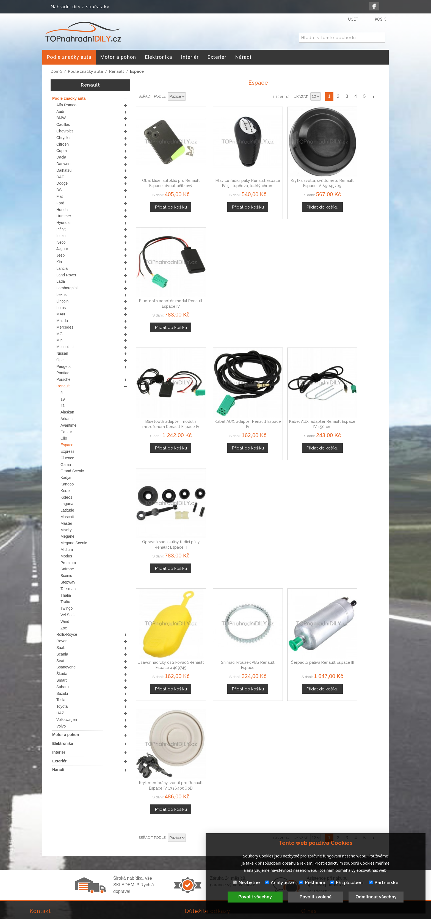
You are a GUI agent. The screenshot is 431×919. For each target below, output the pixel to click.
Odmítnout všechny (375, 897)
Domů (56, 71)
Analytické (279, 882)
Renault (116, 71)
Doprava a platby (203, 869)
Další (373, 96)
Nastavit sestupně (191, 97)
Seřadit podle (152, 96)
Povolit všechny (255, 897)
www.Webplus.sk (230, 915)
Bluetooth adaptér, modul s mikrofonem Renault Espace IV (164, 279)
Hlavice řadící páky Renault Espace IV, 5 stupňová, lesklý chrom (226, 172)
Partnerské (383, 882)
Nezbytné (246, 882)
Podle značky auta (85, 71)
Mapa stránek (199, 876)
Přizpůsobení (347, 882)
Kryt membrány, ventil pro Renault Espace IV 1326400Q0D (352, 387)
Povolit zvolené (315, 897)
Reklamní (312, 882)
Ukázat (300, 97)
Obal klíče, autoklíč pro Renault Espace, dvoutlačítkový (164, 172)
